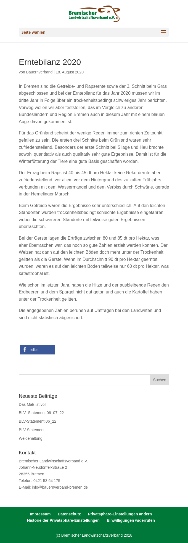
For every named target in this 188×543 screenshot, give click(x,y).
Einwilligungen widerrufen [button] (131, 520)
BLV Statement (31, 430)
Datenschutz (69, 514)
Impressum (40, 514)
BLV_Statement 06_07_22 (41, 412)
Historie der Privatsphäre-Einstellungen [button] (63, 520)
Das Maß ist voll (32, 404)
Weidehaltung (30, 438)
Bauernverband (39, 72)
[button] (37, 349)
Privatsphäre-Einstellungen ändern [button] (120, 514)
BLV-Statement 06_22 (37, 421)
